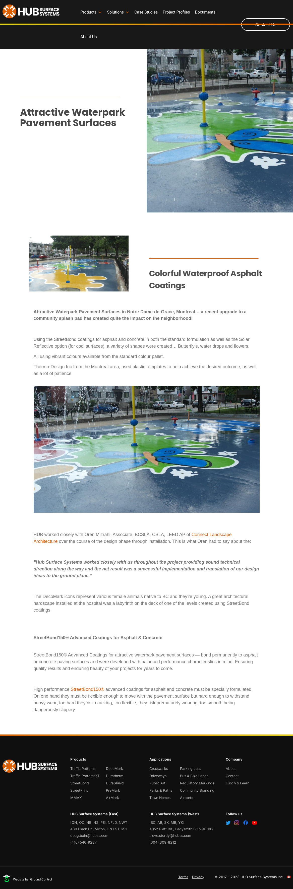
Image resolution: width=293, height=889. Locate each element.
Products (91, 12)
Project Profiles (176, 12)
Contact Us (265, 24)
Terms (183, 877)
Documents (205, 12)
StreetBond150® (88, 689)
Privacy (198, 877)
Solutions (118, 12)
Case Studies (146, 12)
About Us (88, 36)
